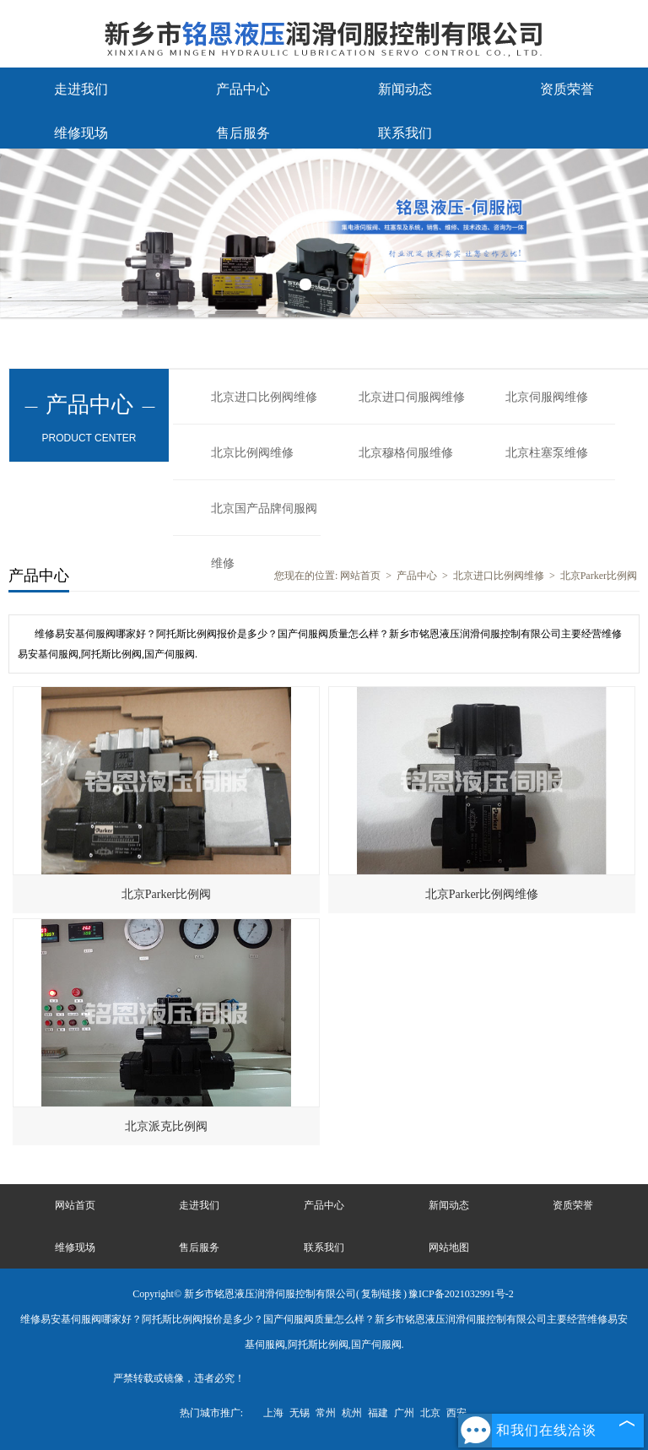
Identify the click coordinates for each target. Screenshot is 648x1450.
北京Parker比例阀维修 (482, 894)
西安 (456, 1413)
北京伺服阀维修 (546, 397)
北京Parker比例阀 (598, 576)
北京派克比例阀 (166, 1126)
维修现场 (81, 133)
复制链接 (381, 1294)
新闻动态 (405, 89)
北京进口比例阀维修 (264, 397)
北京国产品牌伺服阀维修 (264, 519)
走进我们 (81, 89)
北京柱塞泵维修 (546, 452)
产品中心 (243, 89)
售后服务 (243, 133)
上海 (273, 1413)
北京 (430, 1413)
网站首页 (360, 576)
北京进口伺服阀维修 (412, 397)
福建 (378, 1413)
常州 (326, 1413)
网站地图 (449, 1247)
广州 (404, 1413)
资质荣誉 (567, 89)
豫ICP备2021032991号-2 (461, 1294)
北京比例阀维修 (252, 452)
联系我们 (405, 133)
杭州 (352, 1413)
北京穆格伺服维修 (406, 452)
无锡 (299, 1413)
